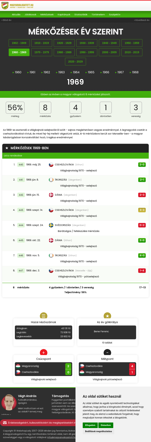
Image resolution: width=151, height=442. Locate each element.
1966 (104, 72)
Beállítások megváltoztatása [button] (98, 431)
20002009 (109, 52)
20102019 (132, 52)
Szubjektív (114, 14)
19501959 (132, 43)
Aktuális (16, 14)
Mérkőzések (47, 14)
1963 (60, 72)
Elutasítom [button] (106, 425)
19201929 (64, 43)
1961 (31, 72)
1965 (90, 72)
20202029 (75, 61)
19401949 (109, 43)
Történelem (98, 14)
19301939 (87, 43)
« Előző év (6, 20)
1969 (75, 82)
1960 (17, 72)
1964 (75, 72)
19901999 (87, 52)
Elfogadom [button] (90, 425)
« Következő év (141, 20)
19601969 (19, 52)
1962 (45, 72)
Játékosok (30, 14)
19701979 (41, 52)
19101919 (41, 43)
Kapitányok (64, 14)
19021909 (19, 43)
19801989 (64, 52)
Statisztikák (80, 14)
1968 (134, 72)
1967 (119, 72)
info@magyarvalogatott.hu (61, 437)
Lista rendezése (13, 155)
